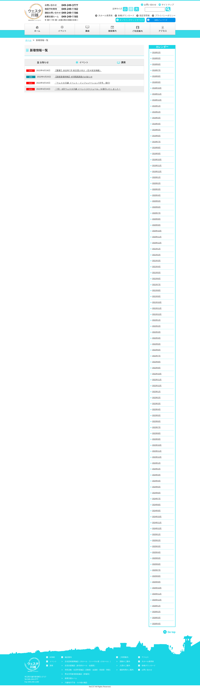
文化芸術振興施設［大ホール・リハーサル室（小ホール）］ (88, 661)
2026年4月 (156, 624)
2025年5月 (156, 558)
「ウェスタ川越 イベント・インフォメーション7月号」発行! (82, 83)
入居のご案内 (125, 665)
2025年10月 (156, 588)
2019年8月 (156, 147)
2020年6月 (156, 207)
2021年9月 (156, 296)
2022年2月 (156, 326)
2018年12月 (156, 100)
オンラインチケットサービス (131, 20)
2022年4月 (156, 338)
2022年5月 (156, 344)
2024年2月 (156, 469)
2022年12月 (156, 386)
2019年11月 (156, 165)
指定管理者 (144, 15)
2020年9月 (156, 225)
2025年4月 (156, 552)
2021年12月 (156, 314)
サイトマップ (168, 4)
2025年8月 (156, 576)
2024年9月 (156, 511)
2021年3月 (156, 261)
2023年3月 (156, 403)
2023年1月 (156, 391)
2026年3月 (156, 618)
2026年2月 (156, 612)
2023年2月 (156, 397)
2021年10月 (156, 302)
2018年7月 (156, 70)
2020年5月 (156, 201)
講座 (123, 62)
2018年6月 (156, 64)
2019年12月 (156, 171)
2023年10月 (156, 445)
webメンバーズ (160, 20)
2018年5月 (156, 58)
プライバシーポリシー (165, 15)
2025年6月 (156, 564)
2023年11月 (156, 451)
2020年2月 (156, 183)
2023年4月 (156, 409)
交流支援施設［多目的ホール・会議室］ (80, 665)
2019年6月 (156, 136)
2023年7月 (156, 427)
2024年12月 (156, 528)
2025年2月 (156, 540)
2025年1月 (156, 534)
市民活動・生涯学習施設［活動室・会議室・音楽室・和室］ (88, 670)
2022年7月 (156, 356)
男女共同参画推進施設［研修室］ (78, 674)
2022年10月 (156, 374)
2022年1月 (156, 320)
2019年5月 (156, 130)
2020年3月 (156, 189)
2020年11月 (156, 237)
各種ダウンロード (126, 15)
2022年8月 (156, 362)
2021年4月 (156, 266)
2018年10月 (156, 88)
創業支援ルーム (71, 678)
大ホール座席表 (105, 15)
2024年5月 (156, 487)
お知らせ (44, 62)
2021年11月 (156, 308)
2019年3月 (156, 118)
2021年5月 (156, 272)
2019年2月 (156, 112)
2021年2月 (156, 255)
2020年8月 (156, 219)
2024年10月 (156, 516)
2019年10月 (156, 159)
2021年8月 (156, 290)
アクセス (145, 657)
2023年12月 (156, 457)
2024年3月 (156, 475)
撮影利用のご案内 (126, 670)
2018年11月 (156, 94)
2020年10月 (156, 231)
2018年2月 (156, 52)
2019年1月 (156, 106)
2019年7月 (156, 142)
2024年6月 (156, 493)
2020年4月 (156, 195)
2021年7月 (156, 284)
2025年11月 (156, 594)
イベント (83, 62)
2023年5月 (156, 415)
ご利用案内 (124, 657)
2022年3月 (156, 332)
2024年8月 (156, 505)
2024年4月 (156, 481)
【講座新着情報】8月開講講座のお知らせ (73, 77)
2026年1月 (156, 606)
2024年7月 (156, 499)
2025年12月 (156, 600)
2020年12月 (156, 243)
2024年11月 (156, 522)
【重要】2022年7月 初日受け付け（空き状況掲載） (78, 70)
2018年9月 (156, 82)
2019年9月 (156, 153)
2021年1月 (156, 249)
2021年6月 (156, 278)
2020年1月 (156, 177)
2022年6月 (156, 350)
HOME (52, 657)
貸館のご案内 (125, 661)
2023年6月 (156, 421)
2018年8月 (156, 76)
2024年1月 (156, 463)
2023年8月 (156, 433)
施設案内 (68, 657)
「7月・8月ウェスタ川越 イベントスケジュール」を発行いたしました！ (88, 89)
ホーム (28, 40)
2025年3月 (156, 546)
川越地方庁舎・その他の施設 (76, 682)
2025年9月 (156, 582)
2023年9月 (156, 439)
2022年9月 (156, 368)
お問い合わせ (150, 4)
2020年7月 (156, 213)
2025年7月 (156, 570)
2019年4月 (156, 124)
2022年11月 (156, 380)
